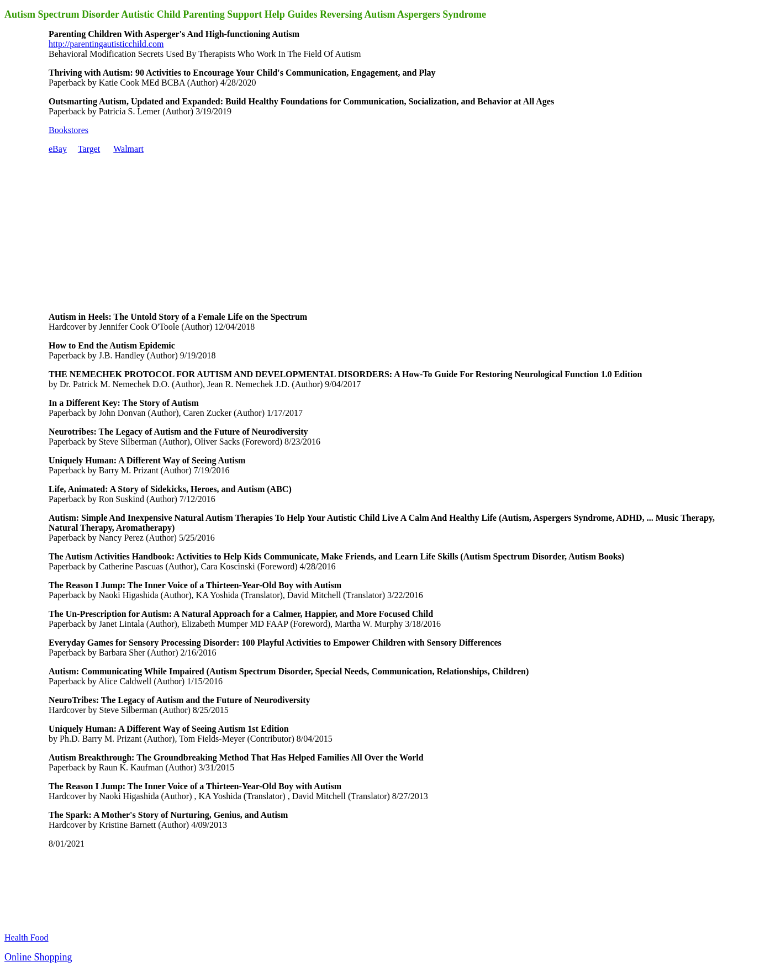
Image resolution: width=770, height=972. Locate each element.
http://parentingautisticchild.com (106, 44)
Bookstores (68, 130)
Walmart (128, 149)
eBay (58, 149)
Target (89, 149)
